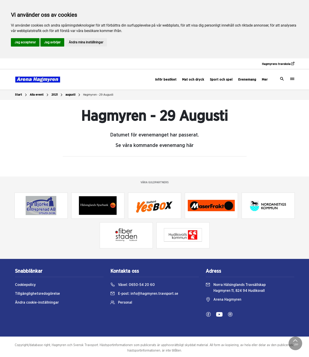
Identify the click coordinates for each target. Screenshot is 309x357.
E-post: (144, 294)
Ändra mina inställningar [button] (86, 42)
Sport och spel (221, 79)
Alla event (39, 95)
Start (21, 95)
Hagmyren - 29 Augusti (98, 94)
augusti (73, 95)
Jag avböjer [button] (52, 42)
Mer (265, 79)
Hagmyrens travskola (278, 64)
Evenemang (247, 79)
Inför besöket (165, 79)
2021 (57, 95)
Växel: (132, 285)
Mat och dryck (193, 79)
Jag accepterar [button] (25, 42)
